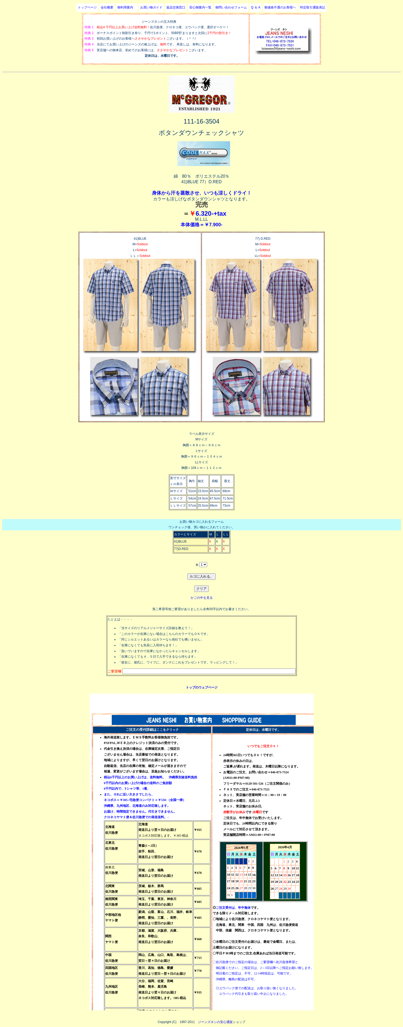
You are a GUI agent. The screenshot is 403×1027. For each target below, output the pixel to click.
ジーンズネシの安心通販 (215, 1022)
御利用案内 (126, 7)
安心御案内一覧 (200, 7)
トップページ (87, 7)
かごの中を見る (202, 598)
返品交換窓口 (175, 7)
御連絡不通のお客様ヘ (280, 7)
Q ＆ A (255, 7)
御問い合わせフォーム (231, 7)
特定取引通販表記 (312, 7)
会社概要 (107, 7)
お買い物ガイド (151, 7)
